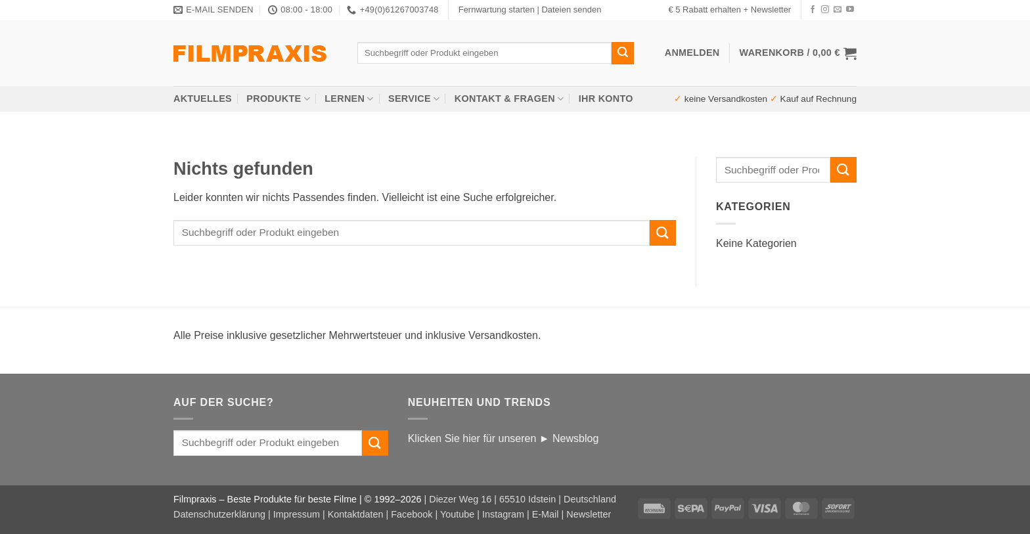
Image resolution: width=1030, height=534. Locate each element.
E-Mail (545, 514)
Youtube (457, 514)
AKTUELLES (202, 98)
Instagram (503, 514)
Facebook (411, 514)
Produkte (278, 99)
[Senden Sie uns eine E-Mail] (837, 9)
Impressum (296, 514)
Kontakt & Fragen (509, 99)
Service (413, 99)
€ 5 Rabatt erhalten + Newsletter (729, 9)
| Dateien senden (569, 9)
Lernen (349, 99)
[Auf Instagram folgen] (825, 9)
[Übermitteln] (623, 53)
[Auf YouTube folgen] (850, 9)
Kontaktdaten (356, 514)
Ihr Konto (606, 98)
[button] (798, 53)
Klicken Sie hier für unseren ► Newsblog (503, 438)
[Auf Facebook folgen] (813, 9)
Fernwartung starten (497, 9)
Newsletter (588, 514)
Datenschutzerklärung (219, 514)
